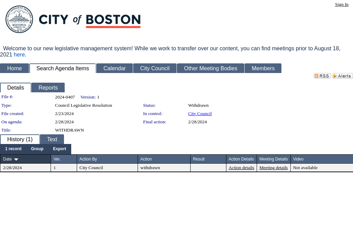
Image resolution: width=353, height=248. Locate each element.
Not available (305, 167)
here (19, 55)
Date (7, 159)
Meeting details (273, 167)
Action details (241, 167)
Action (146, 159)
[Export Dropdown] (59, 149)
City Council (200, 113)
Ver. (57, 159)
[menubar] (35, 149)
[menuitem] (13, 149)
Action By (88, 159)
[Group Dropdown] (37, 149)
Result (199, 159)
